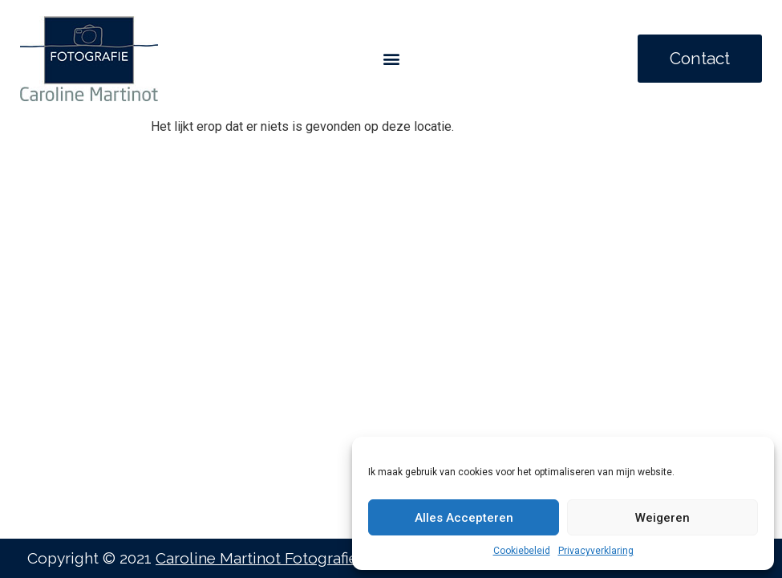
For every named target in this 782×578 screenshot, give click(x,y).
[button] (391, 59)
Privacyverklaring (596, 550)
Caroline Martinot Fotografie (257, 558)
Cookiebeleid (521, 550)
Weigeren (662, 518)
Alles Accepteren (464, 518)
